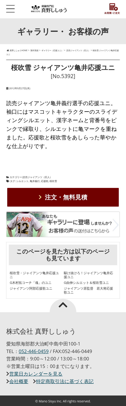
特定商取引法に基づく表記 (65, 381)
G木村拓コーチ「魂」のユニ (31, 282)
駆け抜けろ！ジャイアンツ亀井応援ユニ (88, 275)
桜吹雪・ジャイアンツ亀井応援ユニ (34, 275)
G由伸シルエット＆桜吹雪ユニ (86, 282)
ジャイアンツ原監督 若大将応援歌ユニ (88, 290)
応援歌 (44, 181)
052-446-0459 (34, 351)
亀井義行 (35, 181)
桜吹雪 (53, 181)
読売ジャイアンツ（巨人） (37, 177)
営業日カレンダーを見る (36, 373)
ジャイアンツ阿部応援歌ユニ (31, 288)
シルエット (22, 181)
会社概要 (18, 381)
